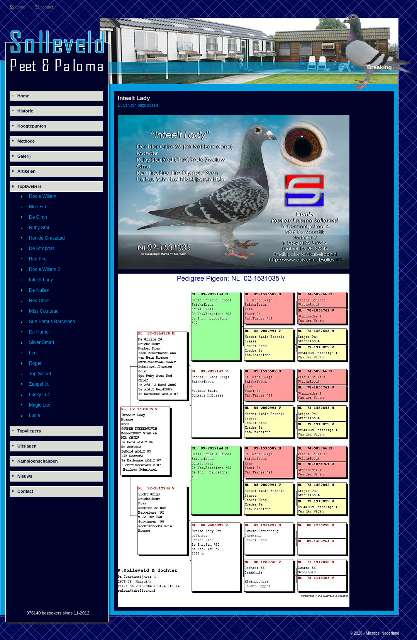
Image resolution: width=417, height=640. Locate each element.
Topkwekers (29, 186)
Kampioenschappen (37, 461)
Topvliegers (29, 431)
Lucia (34, 415)
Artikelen (26, 171)
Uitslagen (27, 446)
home (20, 7)
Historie (25, 111)
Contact (25, 491)
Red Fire (38, 259)
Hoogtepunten (31, 126)
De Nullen (39, 290)
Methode (26, 141)
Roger (35, 363)
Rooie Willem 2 (44, 269)
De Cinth (38, 217)
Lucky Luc (39, 394)
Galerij (24, 156)
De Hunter (39, 332)
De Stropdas (42, 248)
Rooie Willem (42, 196)
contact (47, 7)
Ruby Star (39, 227)
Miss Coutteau (44, 311)
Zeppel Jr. (39, 384)
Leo (33, 353)
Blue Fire (38, 206)
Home (23, 96)
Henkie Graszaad (47, 238)
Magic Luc (39, 405)
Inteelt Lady (41, 280)
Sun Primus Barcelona (52, 321)
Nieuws (24, 476)
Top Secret (40, 373)
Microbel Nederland (382, 633)
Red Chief (39, 300)
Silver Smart (41, 342)
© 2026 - (358, 633)
